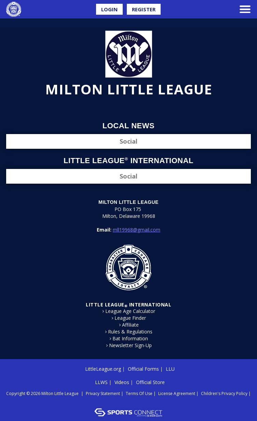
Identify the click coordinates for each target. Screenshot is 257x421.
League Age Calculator (130, 311)
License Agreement (176, 393)
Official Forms (143, 369)
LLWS (101, 382)
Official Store (150, 382)
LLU (170, 369)
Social (128, 141)
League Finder (130, 318)
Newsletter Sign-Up (130, 345)
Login (109, 9)
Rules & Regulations (130, 332)
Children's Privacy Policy (224, 393)
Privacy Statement (103, 393)
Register (143, 9)
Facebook (124, 108)
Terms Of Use (139, 393)
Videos (121, 382)
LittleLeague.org (103, 369)
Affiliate (130, 325)
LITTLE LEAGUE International (128, 304)
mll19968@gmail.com (136, 229)
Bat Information (130, 339)
